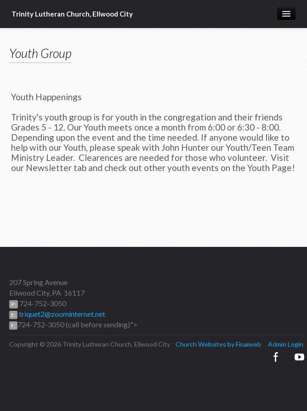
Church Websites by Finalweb (218, 344)
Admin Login (285, 344)
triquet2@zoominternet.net (61, 313)
